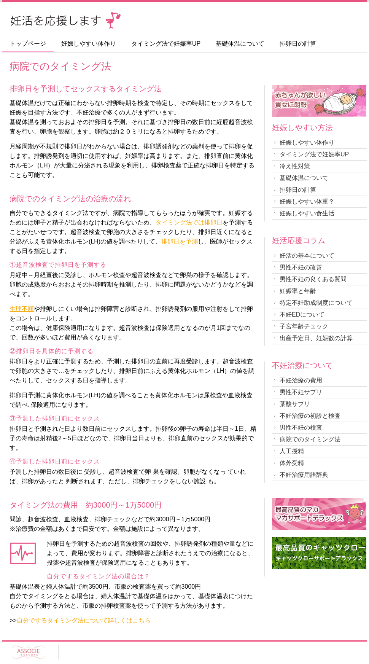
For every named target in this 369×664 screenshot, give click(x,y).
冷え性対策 (295, 166)
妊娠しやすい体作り (88, 44)
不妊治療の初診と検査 (310, 415)
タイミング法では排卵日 (189, 222)
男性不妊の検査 (301, 427)
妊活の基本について (307, 255)
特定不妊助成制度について (316, 302)
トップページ (28, 44)
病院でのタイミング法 (310, 439)
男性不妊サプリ (301, 392)
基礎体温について (240, 44)
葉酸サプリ (295, 404)
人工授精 (292, 451)
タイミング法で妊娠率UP (165, 44)
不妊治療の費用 (301, 380)
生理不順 (22, 309)
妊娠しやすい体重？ (307, 201)
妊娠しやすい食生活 (307, 213)
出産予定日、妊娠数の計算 (316, 338)
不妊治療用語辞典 (304, 474)
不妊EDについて (302, 314)
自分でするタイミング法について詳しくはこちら (84, 620)
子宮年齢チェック (304, 326)
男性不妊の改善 (301, 267)
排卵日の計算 (298, 44)
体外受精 (292, 463)
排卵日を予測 (179, 241)
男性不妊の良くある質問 (313, 279)
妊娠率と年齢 (298, 291)
